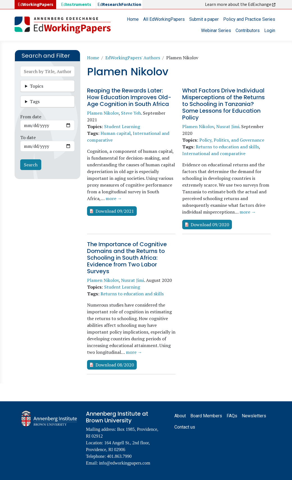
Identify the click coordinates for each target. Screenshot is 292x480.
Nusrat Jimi (227, 126)
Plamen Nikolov (103, 113)
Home (133, 19)
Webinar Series (216, 30)
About (180, 415)
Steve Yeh (131, 113)
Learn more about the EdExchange (240, 4)
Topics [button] (36, 86)
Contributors (248, 30)
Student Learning (122, 126)
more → (114, 198)
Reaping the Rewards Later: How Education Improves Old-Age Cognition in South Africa (129, 97)
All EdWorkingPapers (164, 19)
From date (30, 117)
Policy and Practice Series (249, 19)
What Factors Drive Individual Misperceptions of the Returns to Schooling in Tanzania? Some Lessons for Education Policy (223, 104)
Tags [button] (35, 101)
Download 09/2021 (114, 211)
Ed (76, 4)
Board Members (206, 415)
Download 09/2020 (210, 224)
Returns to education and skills (227, 147)
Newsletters (254, 415)
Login (269, 30)
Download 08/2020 (114, 365)
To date (28, 137)
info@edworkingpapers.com (124, 463)
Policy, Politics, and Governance (231, 140)
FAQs (232, 415)
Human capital (116, 133)
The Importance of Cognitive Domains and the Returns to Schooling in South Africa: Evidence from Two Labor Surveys (127, 257)
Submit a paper (204, 19)
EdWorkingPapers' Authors (132, 58)
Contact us (184, 427)
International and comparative (213, 153)
